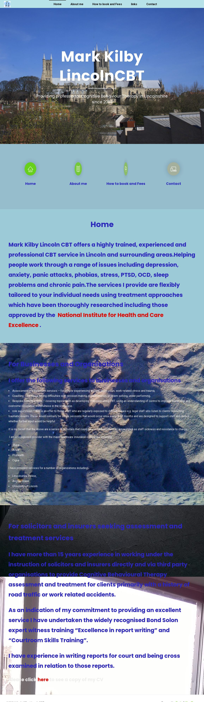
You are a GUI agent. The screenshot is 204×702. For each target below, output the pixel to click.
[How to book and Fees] (125, 170)
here (43, 679)
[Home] (30, 170)
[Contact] (173, 170)
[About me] (78, 170)
